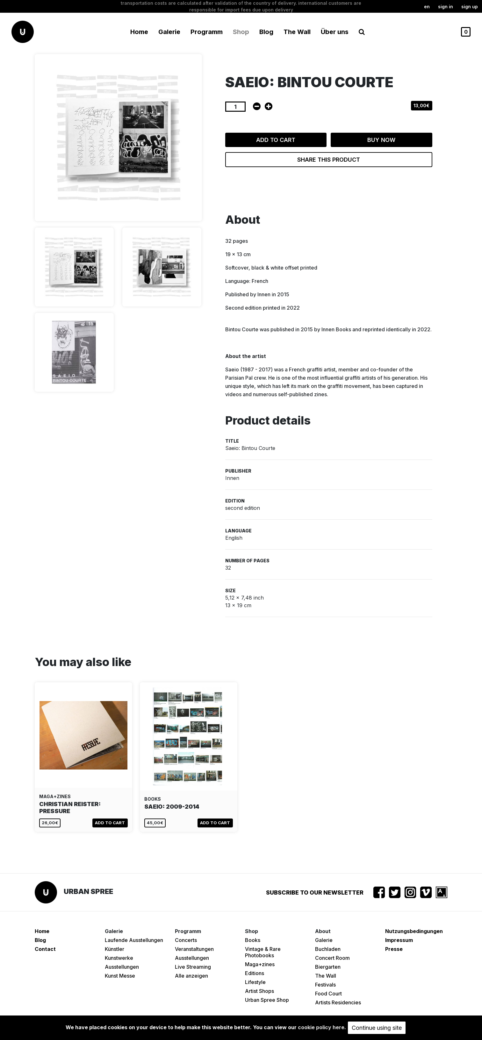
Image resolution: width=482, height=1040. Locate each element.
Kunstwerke (119, 958)
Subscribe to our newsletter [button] (314, 892)
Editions (254, 973)
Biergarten (328, 967)
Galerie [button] (169, 32)
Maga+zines (260, 964)
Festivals (325, 984)
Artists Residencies (338, 1002)
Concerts (186, 940)
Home (139, 32)
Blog (266, 32)
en (427, 6)
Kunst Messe (120, 976)
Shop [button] (241, 32)
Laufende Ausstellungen (134, 940)
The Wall (297, 32)
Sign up (469, 6)
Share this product (328, 159)
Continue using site (377, 1027)
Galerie (324, 940)
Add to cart (275, 140)
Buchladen (328, 949)
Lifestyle (255, 982)
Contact (45, 949)
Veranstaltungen (194, 949)
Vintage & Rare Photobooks (263, 952)
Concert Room (332, 958)
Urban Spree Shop (267, 1000)
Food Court (328, 993)
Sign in (445, 6)
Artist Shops (259, 991)
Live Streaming (193, 967)
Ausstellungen (122, 967)
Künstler (114, 949)
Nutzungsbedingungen (414, 931)
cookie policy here (321, 1027)
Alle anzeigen (191, 976)
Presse (394, 949)
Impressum (399, 940)
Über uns (335, 32)
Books (252, 940)
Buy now (381, 140)
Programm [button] (207, 32)
